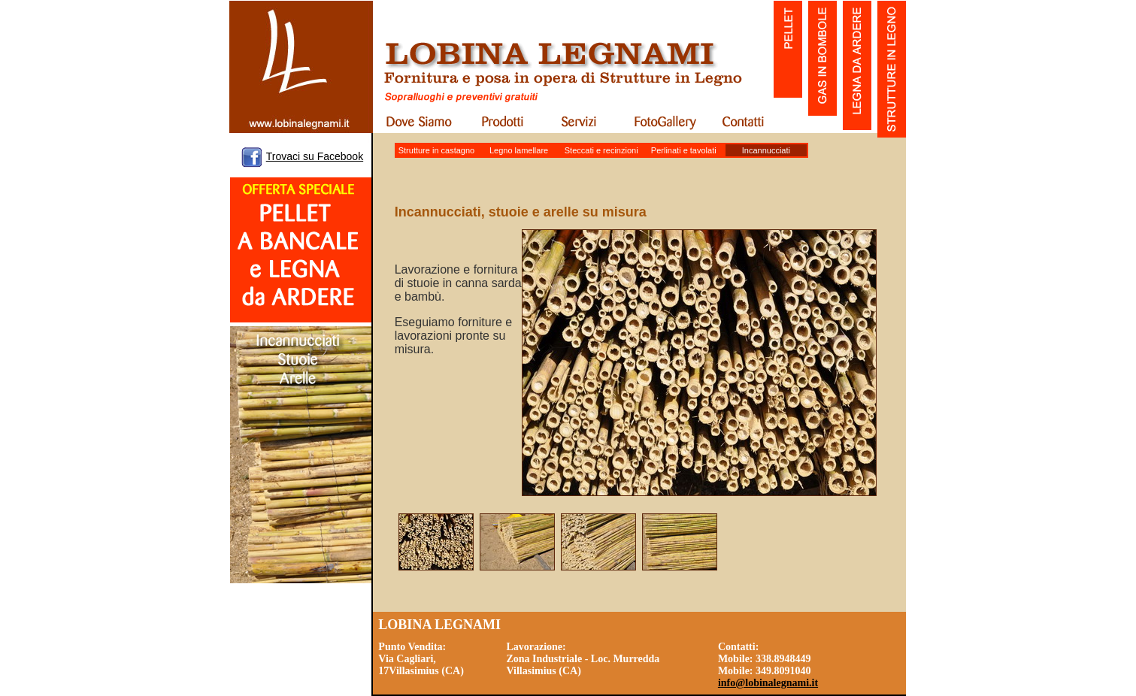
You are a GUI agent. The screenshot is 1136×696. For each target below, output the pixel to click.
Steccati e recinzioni (601, 150)
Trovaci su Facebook (314, 156)
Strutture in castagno (436, 150)
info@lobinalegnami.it (768, 682)
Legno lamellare (518, 150)
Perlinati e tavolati (683, 150)
